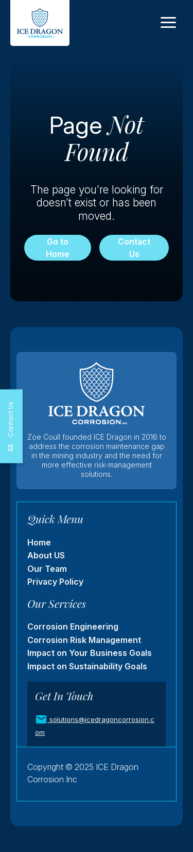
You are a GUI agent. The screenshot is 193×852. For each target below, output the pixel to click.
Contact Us (134, 247)
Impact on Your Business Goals (89, 653)
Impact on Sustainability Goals (87, 666)
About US (46, 555)
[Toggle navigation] (168, 23)
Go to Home (57, 247)
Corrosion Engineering (72, 626)
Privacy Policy (55, 581)
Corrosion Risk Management (84, 640)
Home (39, 542)
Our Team (47, 569)
